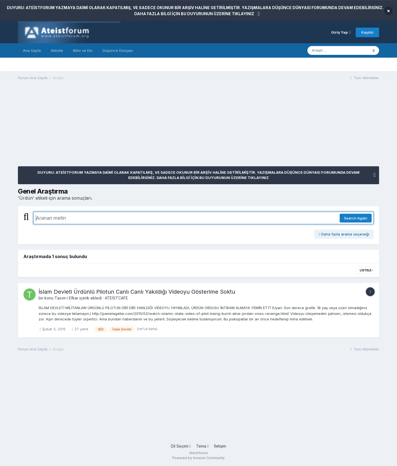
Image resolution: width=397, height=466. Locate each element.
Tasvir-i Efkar (66, 298)
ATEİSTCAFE (116, 298)
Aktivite (57, 50)
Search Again (355, 218)
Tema (202, 446)
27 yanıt (80, 329)
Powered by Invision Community (198, 458)
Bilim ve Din (83, 50)
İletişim (220, 446)
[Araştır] (337, 50)
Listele (366, 270)
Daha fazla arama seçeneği (344, 234)
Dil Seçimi (181, 446)
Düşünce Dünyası (118, 50)
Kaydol (367, 32)
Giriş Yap (341, 32)
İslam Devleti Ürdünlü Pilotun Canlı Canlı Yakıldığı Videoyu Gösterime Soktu (137, 291)
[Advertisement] (118, 127)
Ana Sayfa (32, 50)
